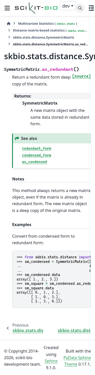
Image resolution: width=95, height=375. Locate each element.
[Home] (8, 23)
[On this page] (91, 8)
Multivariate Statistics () (47, 23)
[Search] (80, 8)
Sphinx (51, 361)
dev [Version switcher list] (66, 6)
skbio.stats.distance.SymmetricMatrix (43, 37)
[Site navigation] (7, 8)
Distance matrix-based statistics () (50, 30)
